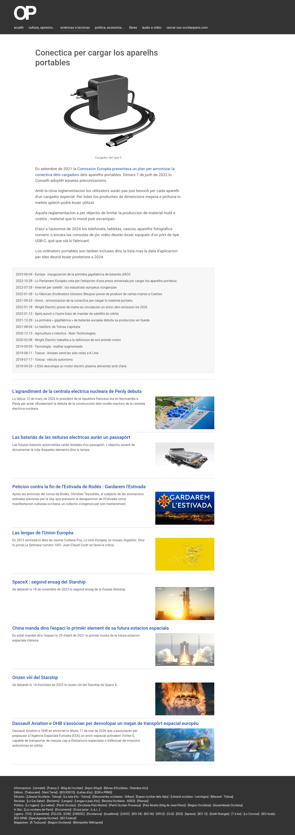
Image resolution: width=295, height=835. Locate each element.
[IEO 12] (203, 814)
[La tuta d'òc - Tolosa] (76, 796)
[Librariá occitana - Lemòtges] (189, 796)
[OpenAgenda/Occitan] (43, 818)
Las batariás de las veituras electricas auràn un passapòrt (71, 437)
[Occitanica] (94, 814)
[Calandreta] (41, 814)
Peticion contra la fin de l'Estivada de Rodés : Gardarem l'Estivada (79, 486)
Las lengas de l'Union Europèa (42, 532)
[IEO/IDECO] (67, 792)
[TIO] (28, 814)
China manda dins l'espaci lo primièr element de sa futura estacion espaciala (90, 628)
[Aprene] (190, 814)
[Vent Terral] (49, 792)
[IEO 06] (149, 814)
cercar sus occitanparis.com (187, 28)
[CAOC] (124, 814)
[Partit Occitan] (66, 805)
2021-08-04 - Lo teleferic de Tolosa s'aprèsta (48, 327)
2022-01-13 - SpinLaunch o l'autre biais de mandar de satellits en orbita (67, 314)
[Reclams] (53, 801)
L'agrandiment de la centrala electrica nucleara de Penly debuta (77, 391)
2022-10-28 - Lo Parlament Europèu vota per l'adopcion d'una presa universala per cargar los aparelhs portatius (96, 281)
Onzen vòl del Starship (35, 677)
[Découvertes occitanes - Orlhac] (113, 796)
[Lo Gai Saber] (35, 801)
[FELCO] (56, 814)
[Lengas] (67, 801)
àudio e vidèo (151, 28)
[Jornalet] (39, 788)
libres (133, 28)
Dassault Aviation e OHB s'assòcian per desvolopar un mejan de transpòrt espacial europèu (105, 723)
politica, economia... (109, 28)
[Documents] (63, 809)
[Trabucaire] (32, 792)
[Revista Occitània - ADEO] (118, 801)
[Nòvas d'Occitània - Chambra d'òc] (126, 788)
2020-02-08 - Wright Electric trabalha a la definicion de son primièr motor (68, 340)
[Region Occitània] (199, 805)
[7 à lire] (236, 814)
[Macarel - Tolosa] (222, 796)
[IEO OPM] (20, 818)
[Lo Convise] (251, 814)
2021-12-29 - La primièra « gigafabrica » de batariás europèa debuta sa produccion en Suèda (83, 320)
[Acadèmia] (111, 814)
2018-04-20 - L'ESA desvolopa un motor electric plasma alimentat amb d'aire (71, 366)
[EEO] (179, 814)
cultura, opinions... (42, 28)
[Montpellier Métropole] (88, 822)
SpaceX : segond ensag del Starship (49, 582)
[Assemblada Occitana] (228, 805)
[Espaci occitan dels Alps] (152, 796)
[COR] (67, 814)
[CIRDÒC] (79, 814)
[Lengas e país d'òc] (87, 801)
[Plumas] (143, 801)
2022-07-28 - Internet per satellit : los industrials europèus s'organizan (66, 287)
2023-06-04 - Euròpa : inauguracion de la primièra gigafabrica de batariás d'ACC (73, 274)
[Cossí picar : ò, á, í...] (87, 809)
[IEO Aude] (268, 814)
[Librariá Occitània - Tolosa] (44, 796)
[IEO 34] (137, 814)
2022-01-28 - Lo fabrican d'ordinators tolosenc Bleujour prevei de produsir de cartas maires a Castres (89, 294)
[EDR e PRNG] (103, 792)
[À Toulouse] (38, 822)
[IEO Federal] (68, 818)
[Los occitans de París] (38, 809)
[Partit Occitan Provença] (125, 805)
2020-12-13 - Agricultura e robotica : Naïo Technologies (56, 333)
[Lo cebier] (47, 805)
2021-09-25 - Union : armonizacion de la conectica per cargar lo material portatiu (74, 301)
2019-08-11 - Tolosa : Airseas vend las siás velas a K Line (57, 353)
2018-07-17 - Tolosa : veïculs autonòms (44, 360)
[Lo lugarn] (32, 805)
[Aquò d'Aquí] (93, 788)
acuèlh (19, 28)
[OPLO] (160, 814)
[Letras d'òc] (84, 792)
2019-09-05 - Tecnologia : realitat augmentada (49, 346)
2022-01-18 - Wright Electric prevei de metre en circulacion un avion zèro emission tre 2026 (82, 307)
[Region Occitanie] (59, 822)
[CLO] (170, 814)
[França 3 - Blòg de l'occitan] (65, 788)
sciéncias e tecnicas (75, 28)
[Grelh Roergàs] (219, 814)
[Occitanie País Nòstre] (92, 805)
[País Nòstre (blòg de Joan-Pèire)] (164, 805)
